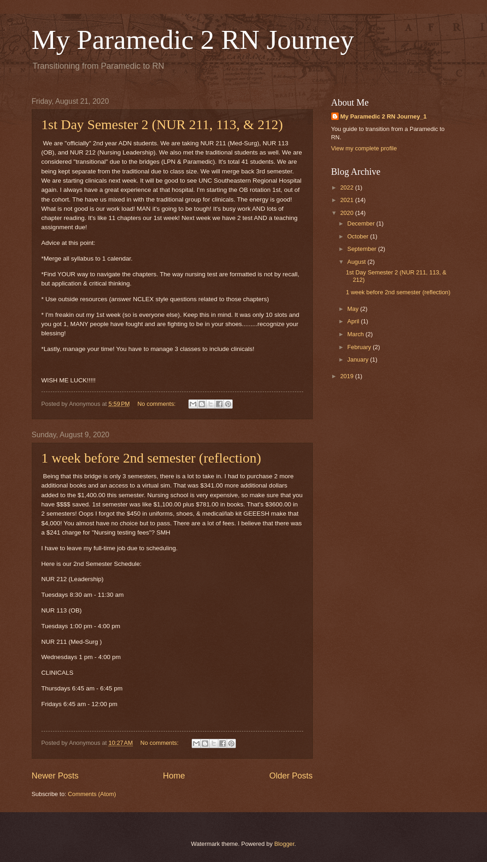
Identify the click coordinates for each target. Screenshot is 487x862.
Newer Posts (55, 775)
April (354, 321)
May (353, 308)
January (358, 359)
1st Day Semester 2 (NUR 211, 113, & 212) (162, 124)
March (356, 334)
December (361, 223)
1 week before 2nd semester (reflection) (151, 457)
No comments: (157, 403)
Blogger (284, 843)
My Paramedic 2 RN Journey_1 (383, 116)
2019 (347, 376)
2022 (347, 187)
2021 (347, 199)
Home (174, 775)
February (360, 347)
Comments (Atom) (92, 794)
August (357, 261)
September (362, 248)
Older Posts (290, 775)
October (358, 236)
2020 (347, 212)
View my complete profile (364, 148)
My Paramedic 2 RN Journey (193, 39)
